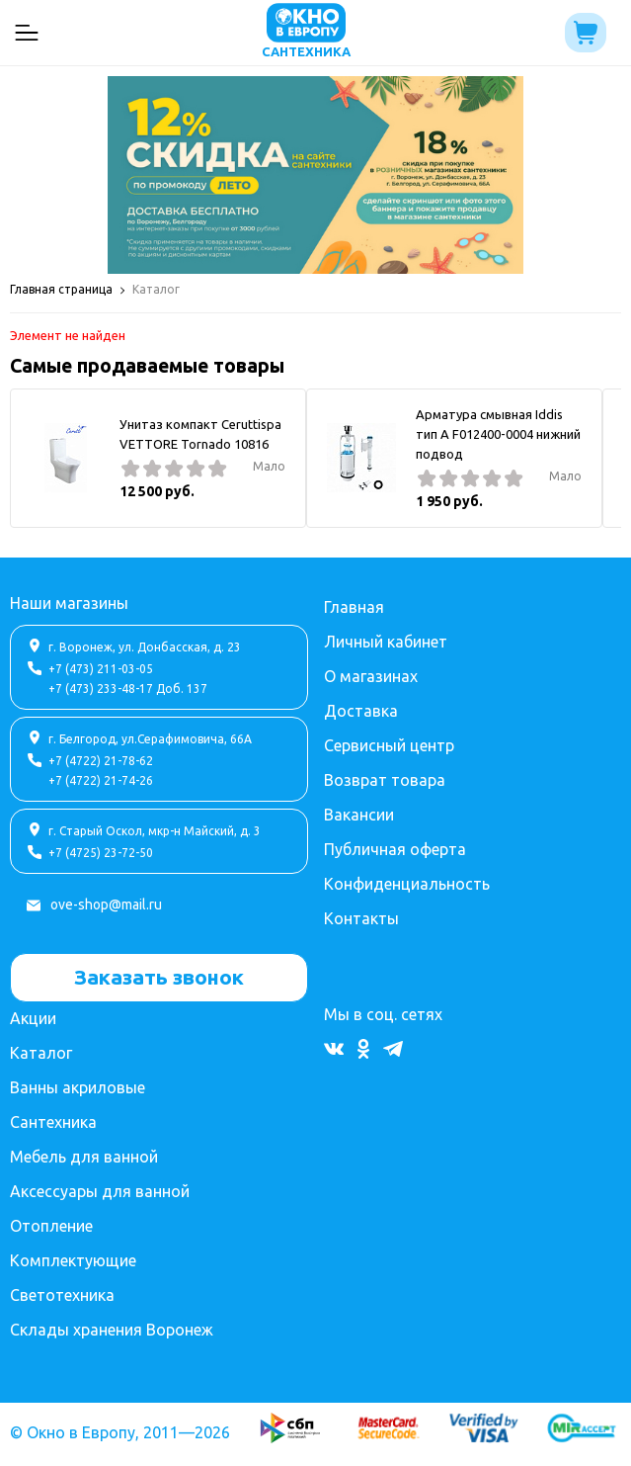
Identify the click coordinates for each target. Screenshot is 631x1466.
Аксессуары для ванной (100, 1191)
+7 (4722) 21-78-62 (100, 760)
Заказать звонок (159, 977)
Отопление (51, 1226)
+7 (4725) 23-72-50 (100, 852)
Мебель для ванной (84, 1156)
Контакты (361, 918)
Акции (33, 1018)
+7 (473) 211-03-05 (100, 668)
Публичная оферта (395, 849)
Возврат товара (384, 780)
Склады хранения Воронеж (111, 1329)
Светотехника (62, 1295)
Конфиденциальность (407, 884)
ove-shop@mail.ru (106, 904)
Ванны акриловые (77, 1087)
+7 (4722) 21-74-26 (100, 780)
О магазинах (371, 676)
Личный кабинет (385, 641)
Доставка (361, 711)
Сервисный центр (389, 745)
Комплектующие (73, 1260)
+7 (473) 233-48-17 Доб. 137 (127, 688)
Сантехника (53, 1122)
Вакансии (359, 814)
